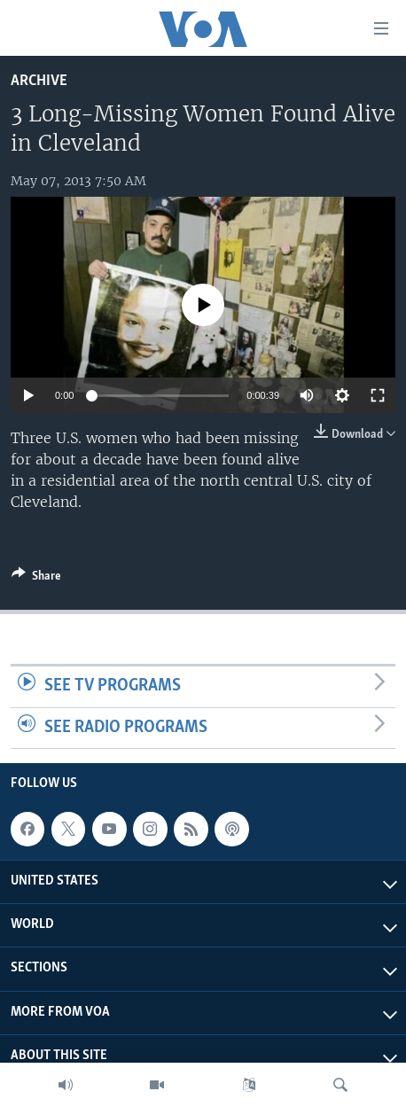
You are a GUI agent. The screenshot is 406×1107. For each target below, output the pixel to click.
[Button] (36, 579)
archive (39, 81)
